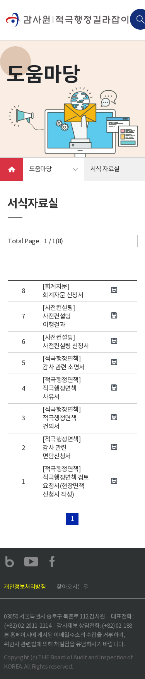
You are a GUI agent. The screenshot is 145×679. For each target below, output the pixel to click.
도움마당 (40, 169)
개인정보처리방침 (25, 586)
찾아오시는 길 (72, 586)
